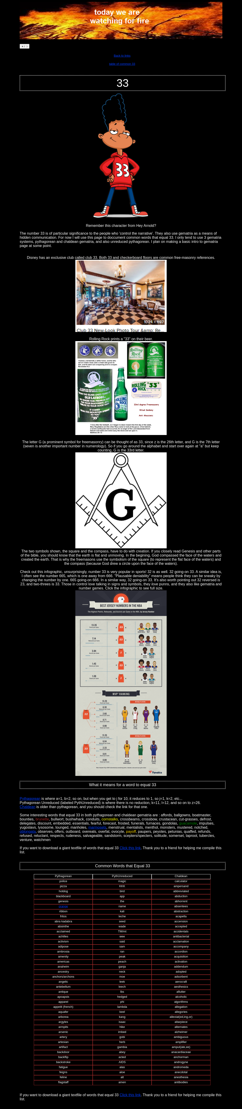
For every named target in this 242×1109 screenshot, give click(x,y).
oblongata (28, 831)
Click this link (130, 848)
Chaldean (27, 807)
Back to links (122, 55)
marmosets (97, 827)
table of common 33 (122, 64)
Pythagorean (30, 799)
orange (63, 906)
